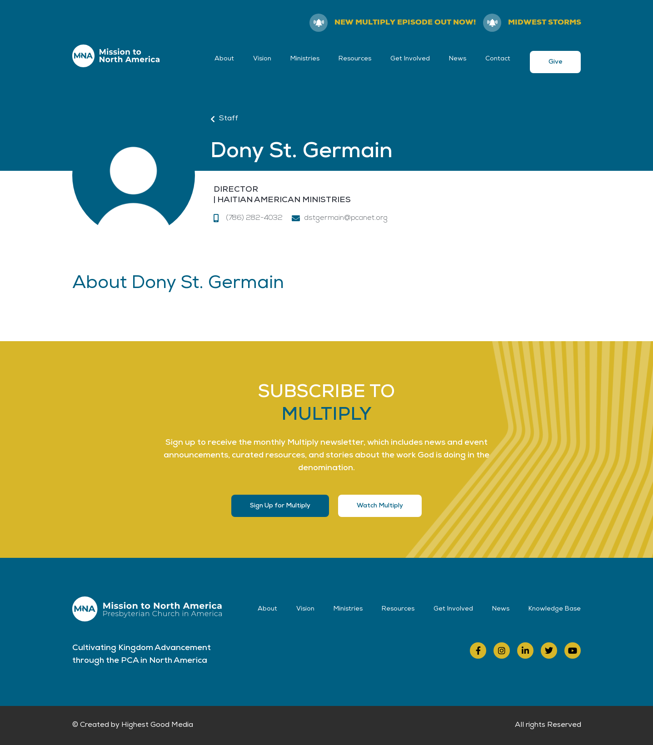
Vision (262, 59)
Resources (355, 59)
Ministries (304, 59)
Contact (497, 59)
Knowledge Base (554, 609)
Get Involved (410, 59)
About (224, 59)
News (457, 59)
